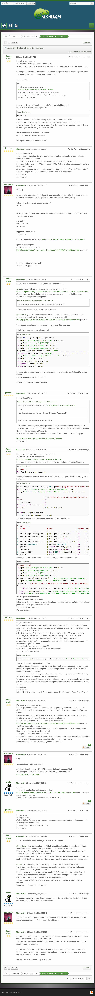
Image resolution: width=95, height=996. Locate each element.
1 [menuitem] (5, 42)
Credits (19, 992)
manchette (8, 184)
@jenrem (19, 289)
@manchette (21, 315)
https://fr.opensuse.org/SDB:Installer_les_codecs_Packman (39, 439)
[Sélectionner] (26, 112)
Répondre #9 (20, 783)
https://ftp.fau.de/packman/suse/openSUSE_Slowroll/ (35, 90)
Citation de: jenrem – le (35, 301)
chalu (8, 782)
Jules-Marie (8, 57)
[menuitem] (14, 42)
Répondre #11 (21, 836)
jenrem (8, 148)
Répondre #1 (20, 149)
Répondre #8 (20, 754)
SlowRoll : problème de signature (53, 36)
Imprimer (86, 42)
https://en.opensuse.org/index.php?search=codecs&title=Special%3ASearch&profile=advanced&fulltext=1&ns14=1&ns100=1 (52, 292)
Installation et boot (30, 36)
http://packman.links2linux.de (27, 774)
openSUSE (15, 36)
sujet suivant (86, 52)
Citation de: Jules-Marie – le (37, 402)
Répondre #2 (20, 185)
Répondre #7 (20, 701)
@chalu (19, 864)
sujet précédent (74, 52)
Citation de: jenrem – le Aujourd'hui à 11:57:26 (60, 405)
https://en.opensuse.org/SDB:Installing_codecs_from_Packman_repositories (45, 792)
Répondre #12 (21, 894)
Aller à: (68, 978)
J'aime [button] (87, 747)
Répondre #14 (21, 932)
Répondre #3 (20, 279)
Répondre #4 (20, 394)
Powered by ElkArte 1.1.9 (9, 992)
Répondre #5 (20, 450)
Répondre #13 (21, 913)
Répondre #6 (20, 618)
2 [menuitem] (9, 42)
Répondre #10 (21, 811)
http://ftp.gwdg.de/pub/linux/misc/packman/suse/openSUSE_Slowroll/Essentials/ (48, 250)
